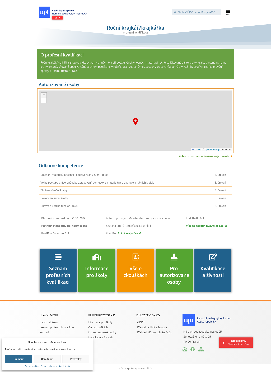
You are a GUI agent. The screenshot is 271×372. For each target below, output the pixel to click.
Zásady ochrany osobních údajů (55, 366)
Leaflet (196, 149)
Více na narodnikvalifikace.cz (206, 225)
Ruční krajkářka (130, 233)
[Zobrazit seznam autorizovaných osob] (231, 156)
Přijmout (19, 359)
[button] (228, 12)
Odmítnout (47, 359)
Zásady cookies (32, 366)
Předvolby (76, 359)
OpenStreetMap (212, 149)
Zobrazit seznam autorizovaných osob (204, 156)
